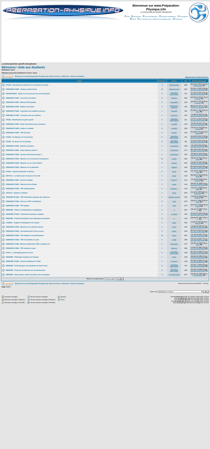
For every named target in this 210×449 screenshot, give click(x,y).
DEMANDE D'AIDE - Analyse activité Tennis (21, 89)
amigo (174, 184)
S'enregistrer (183, 16)
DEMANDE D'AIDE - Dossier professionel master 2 (24, 154)
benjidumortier (174, 85)
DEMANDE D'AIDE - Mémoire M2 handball (21, 102)
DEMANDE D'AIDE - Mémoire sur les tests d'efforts (24, 163)
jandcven (197, 198)
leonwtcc (174, 98)
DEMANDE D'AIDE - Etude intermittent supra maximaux (26, 124)
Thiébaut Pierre (174, 89)
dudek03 (174, 167)
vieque (174, 231)
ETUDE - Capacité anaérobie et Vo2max (20, 171)
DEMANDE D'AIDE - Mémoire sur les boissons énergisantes (27, 159)
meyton (174, 159)
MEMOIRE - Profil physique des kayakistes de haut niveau (27, 265)
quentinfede (174, 146)
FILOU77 (174, 180)
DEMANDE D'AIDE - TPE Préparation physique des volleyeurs (28, 197)
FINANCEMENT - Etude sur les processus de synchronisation (28, 93)
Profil (133, 19)
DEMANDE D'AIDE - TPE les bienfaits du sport (22, 240)
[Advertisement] (55, 41)
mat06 (174, 240)
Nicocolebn (174, 244)
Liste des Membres (150, 16)
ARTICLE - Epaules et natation (17, 193)
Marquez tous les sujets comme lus (196, 77)
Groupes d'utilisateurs (167, 16)
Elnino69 (174, 111)
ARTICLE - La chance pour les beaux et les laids (23, 176)
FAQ (127, 16)
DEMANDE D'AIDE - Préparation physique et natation (25, 214)
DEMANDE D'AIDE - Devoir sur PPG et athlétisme (23, 201)
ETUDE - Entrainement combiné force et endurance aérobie (27, 85)
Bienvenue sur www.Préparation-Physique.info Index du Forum (37, 76)
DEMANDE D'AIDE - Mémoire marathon (20, 146)
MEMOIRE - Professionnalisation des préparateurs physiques (28, 218)
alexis (197, 244)
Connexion (177, 19)
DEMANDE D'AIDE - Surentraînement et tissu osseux (25, 231)
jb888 (197, 189)
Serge (198, 112)
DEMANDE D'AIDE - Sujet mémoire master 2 (21, 150)
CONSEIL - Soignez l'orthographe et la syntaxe (22, 222)
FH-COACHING (174, 274)
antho (174, 227)
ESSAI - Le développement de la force (19, 252)
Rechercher (136, 16)
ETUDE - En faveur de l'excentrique (18, 141)
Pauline (174, 132)
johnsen (174, 163)
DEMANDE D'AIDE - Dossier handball (19, 180)
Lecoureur (198, 103)
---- (174, 210)
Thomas (197, 129)
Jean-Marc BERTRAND (197, 90)
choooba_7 (174, 188)
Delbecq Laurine (174, 197)
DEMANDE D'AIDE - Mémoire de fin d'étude (21, 184)
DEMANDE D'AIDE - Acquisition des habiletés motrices (25, 111)
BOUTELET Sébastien (174, 106)
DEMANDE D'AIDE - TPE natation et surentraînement (25, 235)
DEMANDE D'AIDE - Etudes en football (20, 128)
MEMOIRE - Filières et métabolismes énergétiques (24, 210)
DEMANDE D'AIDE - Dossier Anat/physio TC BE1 (23, 261)
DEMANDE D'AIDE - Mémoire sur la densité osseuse (24, 227)
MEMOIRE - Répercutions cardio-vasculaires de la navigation (28, 274)
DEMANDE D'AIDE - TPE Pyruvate (18, 132)
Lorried (198, 206)
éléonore (174, 248)
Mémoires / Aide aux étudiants (23, 67)
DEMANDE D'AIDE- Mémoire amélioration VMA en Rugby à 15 (28, 244)
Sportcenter (197, 193)
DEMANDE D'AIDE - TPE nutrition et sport (21, 248)
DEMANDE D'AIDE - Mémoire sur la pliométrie (22, 167)
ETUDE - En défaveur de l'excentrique (19, 137)
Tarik (174, 205)
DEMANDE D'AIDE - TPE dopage (17, 205)
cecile (174, 201)
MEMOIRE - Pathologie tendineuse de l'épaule (22, 257)
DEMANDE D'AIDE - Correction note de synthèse (23, 115)
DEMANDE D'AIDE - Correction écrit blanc (21, 98)
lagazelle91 (174, 102)
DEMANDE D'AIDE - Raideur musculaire (20, 106)
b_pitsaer (174, 214)
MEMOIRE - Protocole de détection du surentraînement (25, 270)
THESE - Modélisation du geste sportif (19, 120)
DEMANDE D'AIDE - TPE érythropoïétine (20, 188)
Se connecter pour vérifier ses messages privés (154, 19)
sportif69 (174, 124)
